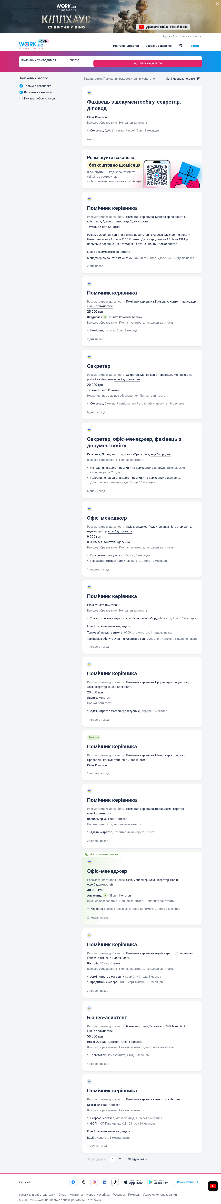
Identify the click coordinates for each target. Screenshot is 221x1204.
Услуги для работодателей (37, 1191)
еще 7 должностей (127, 376)
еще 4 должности (120, 528)
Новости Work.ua (98, 1191)
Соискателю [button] (188, 1179)
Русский (26, 1179)
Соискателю (191, 36)
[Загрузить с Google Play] (158, 1178)
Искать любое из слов (37, 95)
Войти (195, 45)
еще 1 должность (117, 954)
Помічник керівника (112, 205)
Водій (91, 1134)
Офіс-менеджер (107, 514)
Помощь (134, 1191)
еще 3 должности (120, 683)
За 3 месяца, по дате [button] (183, 75)
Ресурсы (119, 1191)
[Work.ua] (31, 46)
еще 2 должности (136, 218)
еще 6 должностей (100, 881)
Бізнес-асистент (107, 1014)
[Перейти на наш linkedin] (104, 1178)
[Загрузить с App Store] (133, 1178)
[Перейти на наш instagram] (94, 1178)
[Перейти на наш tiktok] (115, 1178)
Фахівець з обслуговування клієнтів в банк (116, 635)
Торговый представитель (104, 629)
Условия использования (160, 1191)
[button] (180, 45)
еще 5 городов (161, 451)
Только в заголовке (35, 82)
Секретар (98, 363)
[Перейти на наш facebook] (73, 1178)
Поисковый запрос (33, 75)
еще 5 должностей (100, 303)
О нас (62, 1191)
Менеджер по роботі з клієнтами (109, 254)
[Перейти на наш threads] (83, 1178)
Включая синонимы (36, 89)
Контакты (76, 1191)
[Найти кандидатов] (126, 45)
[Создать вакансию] (158, 45)
